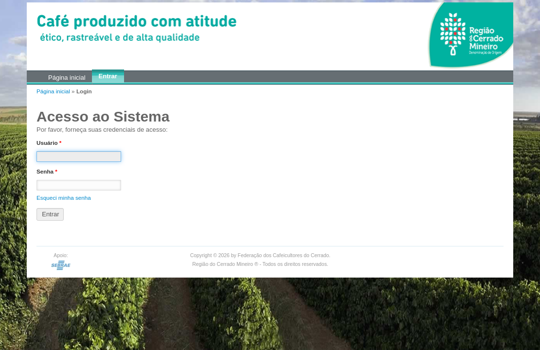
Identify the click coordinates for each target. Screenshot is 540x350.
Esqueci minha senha (63, 197)
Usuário (48, 143)
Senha (46, 171)
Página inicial (53, 91)
